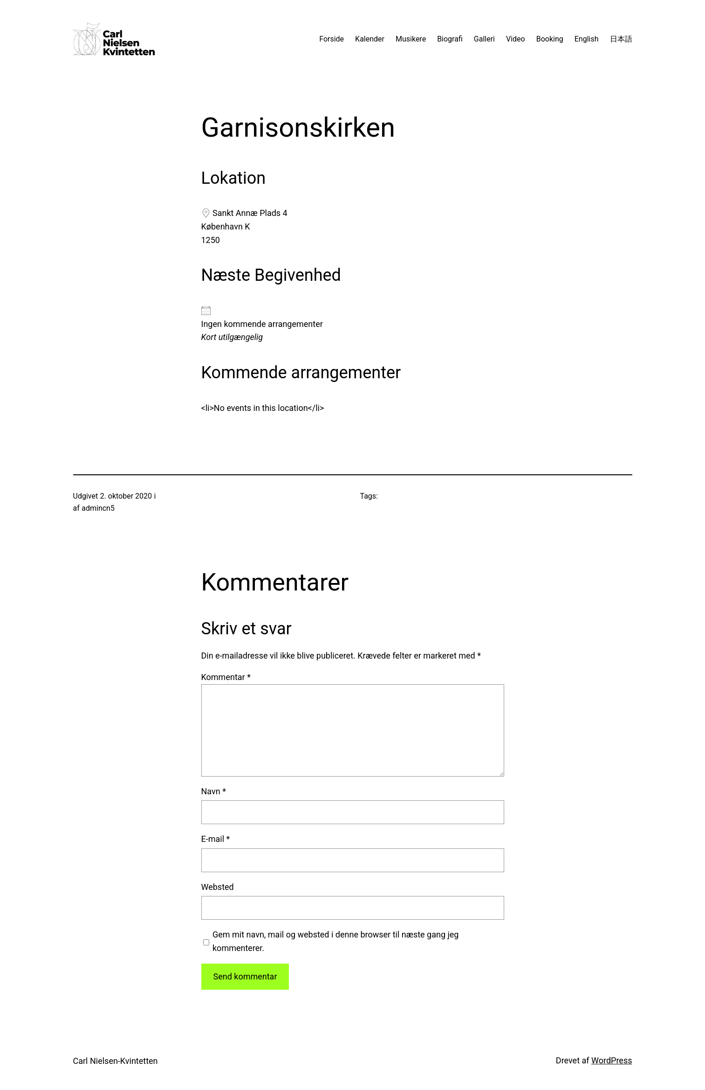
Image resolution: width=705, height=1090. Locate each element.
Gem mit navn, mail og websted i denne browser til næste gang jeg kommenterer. (335, 941)
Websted (217, 887)
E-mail (215, 839)
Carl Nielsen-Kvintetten (115, 1061)
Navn (213, 791)
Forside (331, 39)
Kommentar (226, 677)
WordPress (611, 1060)
